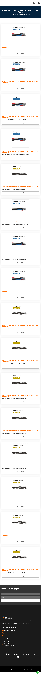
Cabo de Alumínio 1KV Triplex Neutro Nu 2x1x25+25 (14, 402)
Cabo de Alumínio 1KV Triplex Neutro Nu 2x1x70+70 (14, 507)
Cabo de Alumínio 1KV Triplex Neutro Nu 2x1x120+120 (14, 193)
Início (12, 18)
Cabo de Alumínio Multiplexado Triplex (26, 51)
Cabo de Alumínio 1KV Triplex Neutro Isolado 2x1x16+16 (15, 228)
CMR (8, 51)
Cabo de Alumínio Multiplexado (9, 51)
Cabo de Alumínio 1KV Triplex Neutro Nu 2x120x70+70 (14, 577)
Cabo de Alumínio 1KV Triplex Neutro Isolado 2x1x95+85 (15, 123)
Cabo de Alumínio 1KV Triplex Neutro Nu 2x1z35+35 (14, 437)
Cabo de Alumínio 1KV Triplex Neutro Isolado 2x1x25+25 (15, 263)
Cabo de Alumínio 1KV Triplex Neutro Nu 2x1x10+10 (13, 333)
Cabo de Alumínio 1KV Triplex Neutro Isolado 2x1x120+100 (15, 158)
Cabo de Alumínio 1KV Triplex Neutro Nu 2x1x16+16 (13, 367)
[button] (34, 5)
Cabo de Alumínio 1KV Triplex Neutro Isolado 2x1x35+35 (15, 298)
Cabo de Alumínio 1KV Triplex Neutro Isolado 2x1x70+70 (15, 89)
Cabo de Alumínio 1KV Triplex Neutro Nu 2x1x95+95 (14, 542)
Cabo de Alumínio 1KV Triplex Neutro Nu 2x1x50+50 (14, 472)
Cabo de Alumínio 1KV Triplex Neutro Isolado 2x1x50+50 (15, 54)
